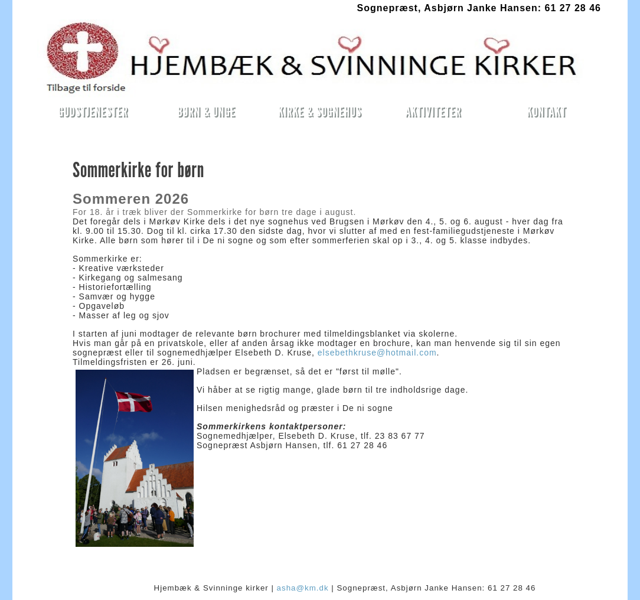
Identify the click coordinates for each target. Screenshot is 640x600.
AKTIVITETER (433, 111)
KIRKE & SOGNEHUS (319, 111)
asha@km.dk (303, 587)
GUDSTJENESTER (93, 111)
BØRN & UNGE (206, 111)
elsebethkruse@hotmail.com (377, 352)
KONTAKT (546, 111)
